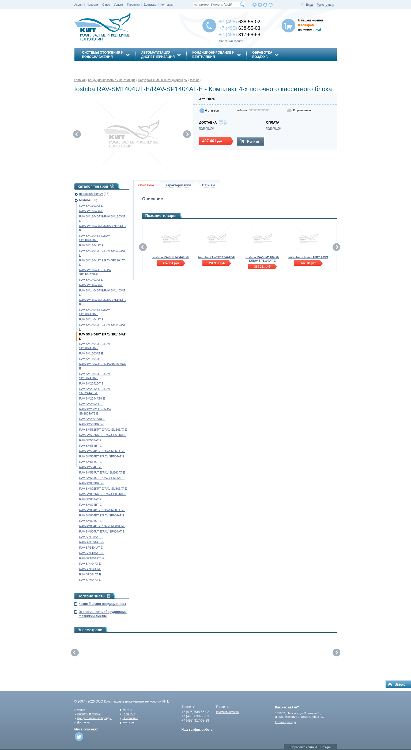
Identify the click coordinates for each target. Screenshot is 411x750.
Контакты (166, 4)
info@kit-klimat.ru (227, 712)
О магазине (130, 718)
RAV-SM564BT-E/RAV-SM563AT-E (102, 451)
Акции (78, 4)
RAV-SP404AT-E (90, 563)
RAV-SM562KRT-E (91, 424)
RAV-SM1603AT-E (91, 353)
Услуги (118, 4)
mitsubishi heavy (91, 194)
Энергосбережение (100, 66)
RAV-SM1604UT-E (91, 358)
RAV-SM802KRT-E (91, 483)
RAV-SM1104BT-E (91, 211)
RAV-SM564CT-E (90, 461)
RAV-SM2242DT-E (91, 383)
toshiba (85, 200)
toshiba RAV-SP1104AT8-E (216, 257)
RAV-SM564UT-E (90, 467)
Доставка (150, 4)
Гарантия (129, 713)
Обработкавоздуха (262, 55)
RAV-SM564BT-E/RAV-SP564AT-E (102, 456)
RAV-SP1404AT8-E (91, 553)
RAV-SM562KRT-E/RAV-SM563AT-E (103, 429)
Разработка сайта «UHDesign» (310, 747)
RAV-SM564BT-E (90, 445)
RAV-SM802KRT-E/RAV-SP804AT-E (102, 494)
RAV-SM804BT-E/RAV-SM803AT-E (102, 510)
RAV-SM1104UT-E (91, 245)
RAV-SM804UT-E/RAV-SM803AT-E (102, 526)
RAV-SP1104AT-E (91, 536)
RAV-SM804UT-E (90, 520)
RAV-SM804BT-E (90, 504)
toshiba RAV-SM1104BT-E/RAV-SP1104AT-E (262, 259)
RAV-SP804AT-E (90, 579)
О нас (106, 4)
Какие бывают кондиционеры (102, 604)
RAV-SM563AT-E (90, 440)
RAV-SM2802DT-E (91, 403)
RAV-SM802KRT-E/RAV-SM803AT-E (103, 488)
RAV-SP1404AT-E (91, 547)
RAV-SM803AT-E (90, 499)
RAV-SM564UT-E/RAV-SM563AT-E (102, 472)
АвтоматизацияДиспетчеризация (158, 55)
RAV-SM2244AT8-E (92, 398)
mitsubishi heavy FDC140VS (308, 257)
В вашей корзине (311, 20)
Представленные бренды (94, 718)
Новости (92, 4)
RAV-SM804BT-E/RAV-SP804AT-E (102, 515)
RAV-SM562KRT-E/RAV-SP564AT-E (102, 435)
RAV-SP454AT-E (90, 569)
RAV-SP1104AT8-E (91, 542)
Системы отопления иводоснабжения (103, 55)
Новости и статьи (89, 713)
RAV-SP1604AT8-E (91, 558)
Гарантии (133, 4)
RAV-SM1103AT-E (91, 205)
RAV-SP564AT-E (90, 574)
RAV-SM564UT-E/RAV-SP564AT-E (102, 477)
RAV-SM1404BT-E (91, 285)
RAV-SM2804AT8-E (92, 418)
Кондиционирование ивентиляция (213, 55)
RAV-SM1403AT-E (91, 279)
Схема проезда (285, 722)
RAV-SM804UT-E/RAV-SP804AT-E (102, 531)
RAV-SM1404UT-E (91, 319)
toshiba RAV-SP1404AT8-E (170, 257)
